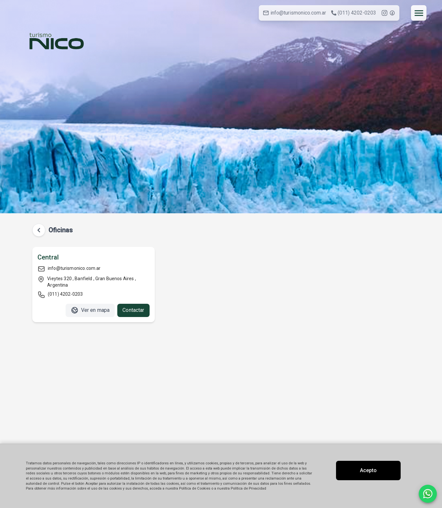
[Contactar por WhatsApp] (428, 494)
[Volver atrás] (38, 230)
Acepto (368, 470)
